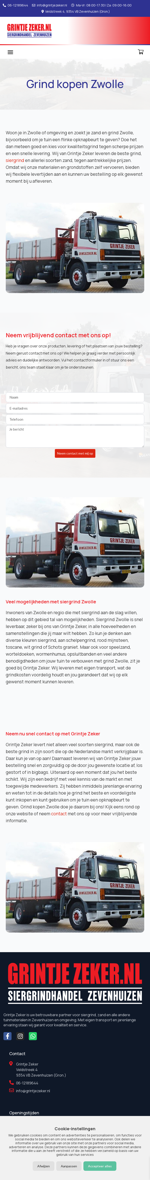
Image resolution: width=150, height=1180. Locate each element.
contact (59, 814)
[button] (10, 51)
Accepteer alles (100, 1166)
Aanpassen (69, 1166)
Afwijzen (43, 1166)
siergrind (15, 160)
